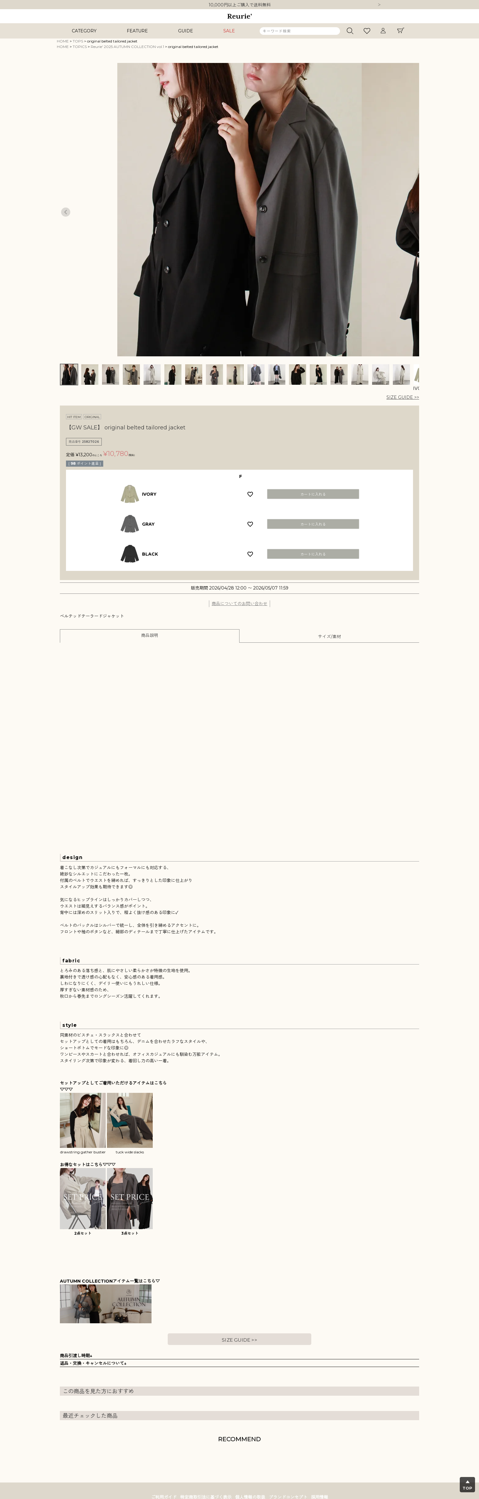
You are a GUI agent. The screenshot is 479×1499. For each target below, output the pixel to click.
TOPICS (80, 46)
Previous (65, 212)
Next (379, 5)
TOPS (78, 41)
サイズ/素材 (329, 636)
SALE (229, 31)
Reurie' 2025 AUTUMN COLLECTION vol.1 (127, 46)
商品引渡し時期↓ (76, 1355)
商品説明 (149, 635)
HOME (63, 41)
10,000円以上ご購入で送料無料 (240, 5)
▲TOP (467, 1484)
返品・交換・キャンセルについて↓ (93, 1363)
